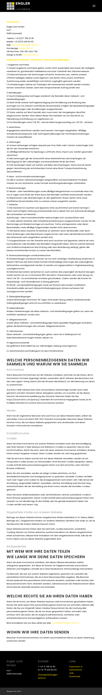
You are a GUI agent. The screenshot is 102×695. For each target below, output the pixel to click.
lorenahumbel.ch (30, 54)
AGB (71, 673)
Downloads (74, 676)
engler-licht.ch (26, 48)
